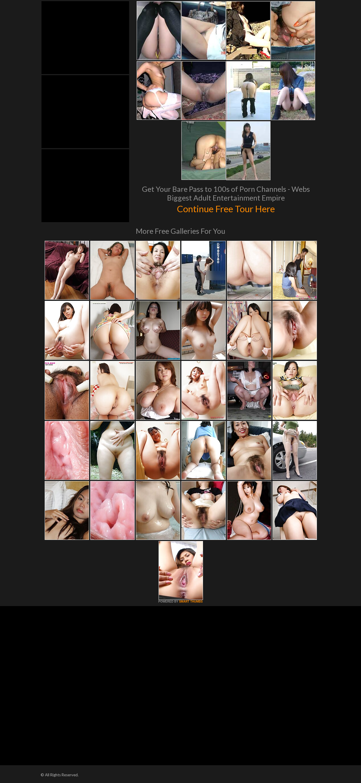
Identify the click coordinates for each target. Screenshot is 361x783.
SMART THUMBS (191, 601)
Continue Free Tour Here (226, 208)
